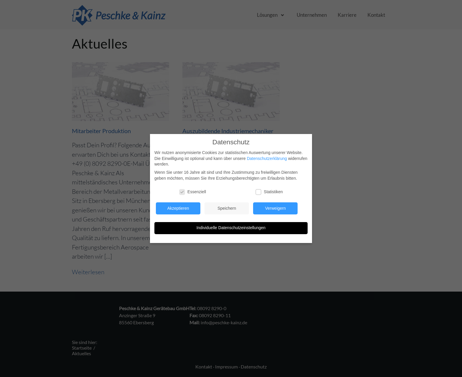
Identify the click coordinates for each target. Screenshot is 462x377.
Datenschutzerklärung (267, 158)
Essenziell (192, 192)
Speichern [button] (226, 208)
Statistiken (269, 192)
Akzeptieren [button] (178, 208)
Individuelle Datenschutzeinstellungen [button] (231, 227)
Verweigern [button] (275, 208)
